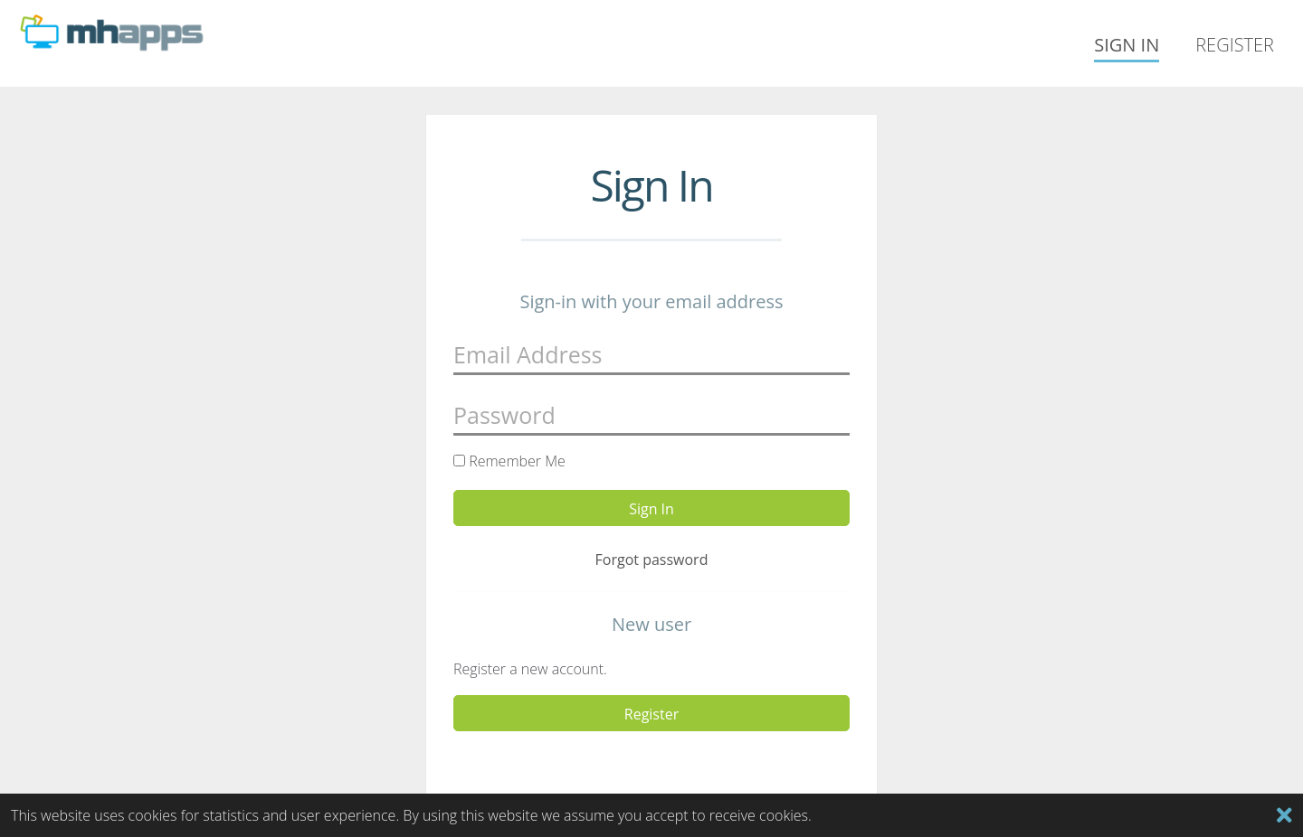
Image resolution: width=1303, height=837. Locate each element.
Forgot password (652, 559)
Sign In (1126, 45)
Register (1234, 45)
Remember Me (509, 461)
